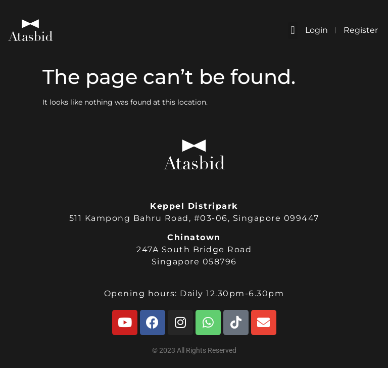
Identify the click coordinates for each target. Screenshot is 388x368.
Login (316, 30)
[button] (293, 30)
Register (361, 30)
